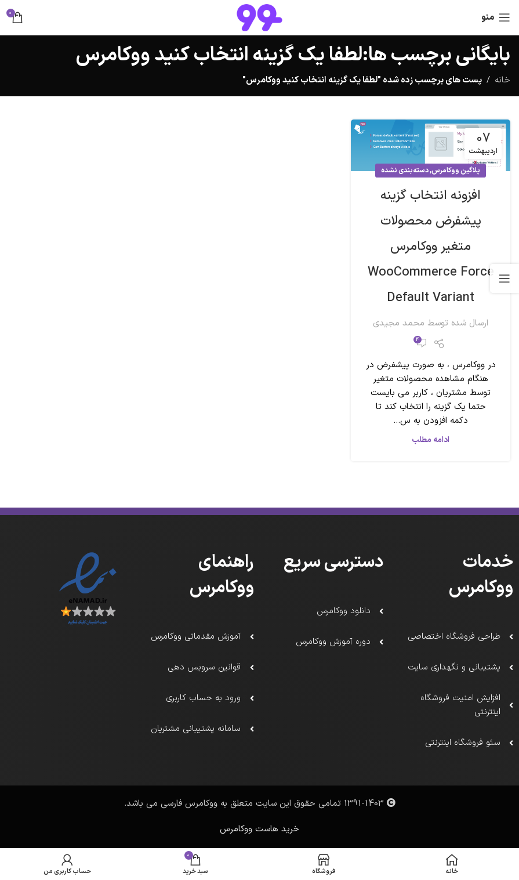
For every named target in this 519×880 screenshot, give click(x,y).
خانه (502, 80)
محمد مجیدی (398, 323)
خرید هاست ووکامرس (259, 829)
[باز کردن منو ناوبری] (496, 17)
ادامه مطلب (430, 440)
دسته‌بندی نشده (405, 170)
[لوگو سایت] (259, 17)
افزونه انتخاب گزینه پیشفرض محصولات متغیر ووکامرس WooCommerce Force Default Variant (431, 246)
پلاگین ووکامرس (455, 170)
